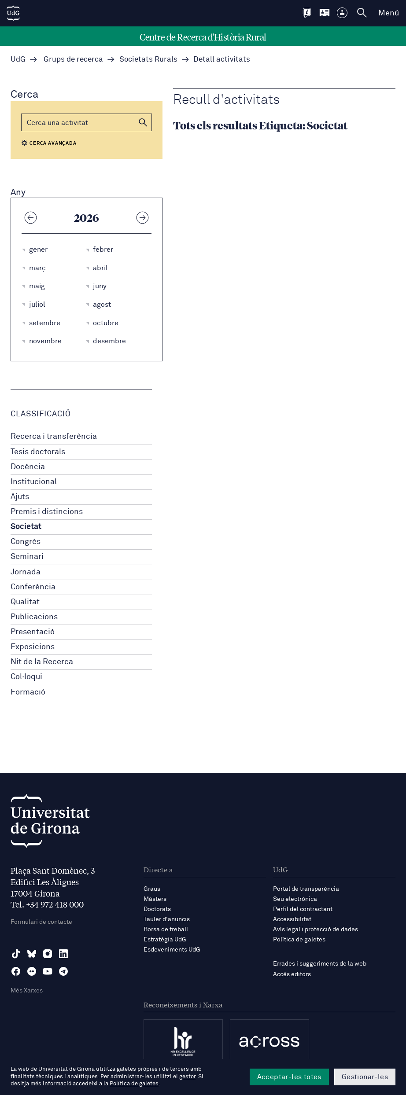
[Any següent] (142, 217)
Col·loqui (26, 677)
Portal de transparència (306, 889)
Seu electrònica (295, 899)
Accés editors (292, 974)
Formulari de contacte (41, 922)
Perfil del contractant (302, 909)
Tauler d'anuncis (167, 919)
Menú (388, 13)
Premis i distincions (47, 512)
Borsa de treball (166, 929)
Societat (26, 527)
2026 (86, 217)
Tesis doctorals (38, 452)
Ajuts (20, 497)
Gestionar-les (365, 1076)
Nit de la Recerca (42, 662)
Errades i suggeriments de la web (319, 964)
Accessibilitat (292, 919)
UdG (18, 59)
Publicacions (34, 617)
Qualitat (25, 602)
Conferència (33, 587)
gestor (187, 1077)
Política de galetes (299, 940)
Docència (28, 467)
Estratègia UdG (165, 940)
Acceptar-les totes (289, 1076)
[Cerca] (86, 122)
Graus (152, 889)
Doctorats (157, 909)
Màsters (155, 899)
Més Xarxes (27, 991)
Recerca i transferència (54, 437)
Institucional (34, 482)
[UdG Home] (13, 13)
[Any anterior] (30, 217)
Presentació (33, 632)
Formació (28, 692)
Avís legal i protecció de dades (315, 929)
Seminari (27, 557)
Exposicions (33, 647)
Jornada (26, 572)
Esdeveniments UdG (172, 950)
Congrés (26, 542)
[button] (143, 122)
